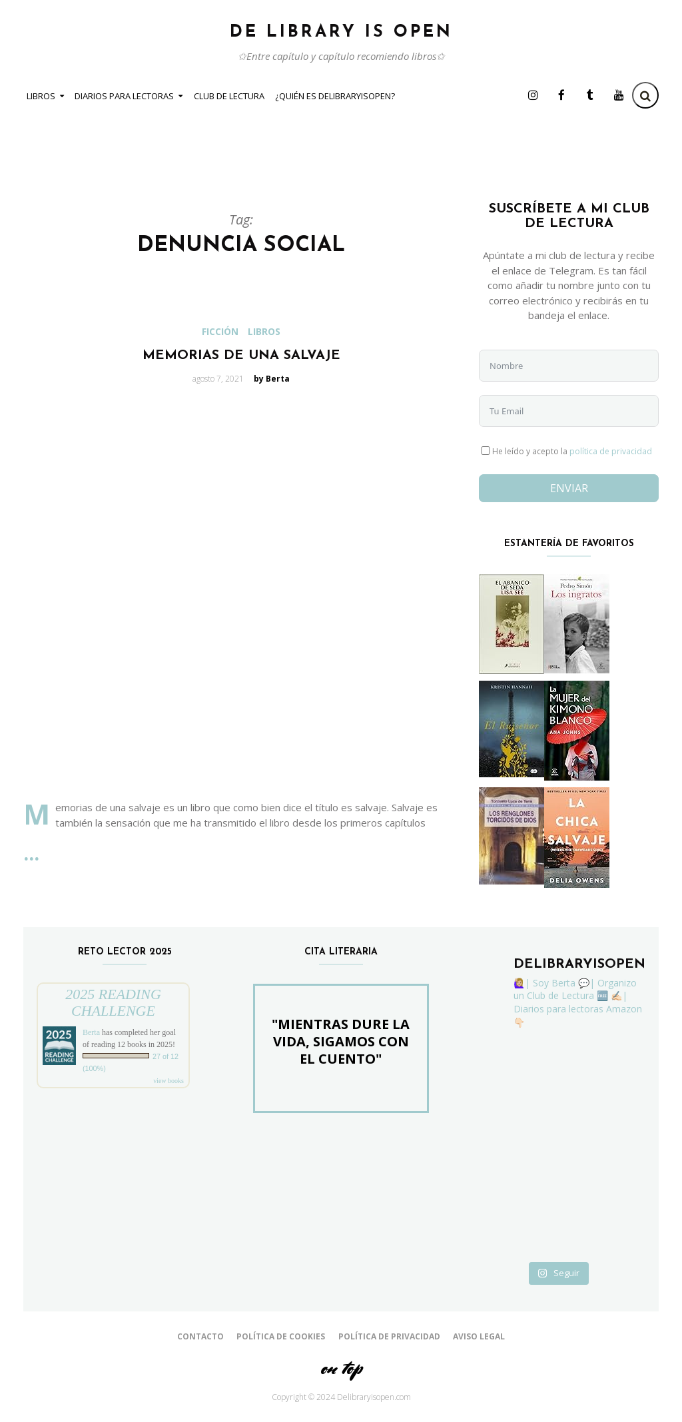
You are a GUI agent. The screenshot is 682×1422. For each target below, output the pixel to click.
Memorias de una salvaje (241, 355)
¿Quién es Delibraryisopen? (335, 96)
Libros (41, 96)
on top (341, 1367)
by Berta (272, 378)
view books (168, 1080)
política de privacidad (610, 451)
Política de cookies (280, 1336)
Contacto (200, 1336)
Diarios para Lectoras (124, 96)
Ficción (220, 332)
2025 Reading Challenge (113, 1002)
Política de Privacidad (389, 1336)
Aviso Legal (479, 1336)
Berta (91, 1032)
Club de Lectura (229, 96)
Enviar (569, 488)
